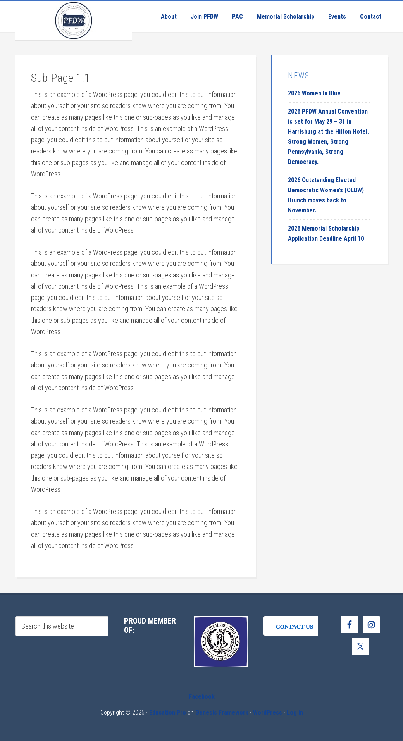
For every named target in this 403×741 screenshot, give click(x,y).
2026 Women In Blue (314, 93)
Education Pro (167, 712)
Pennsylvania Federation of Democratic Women (74, 20)
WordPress (267, 712)
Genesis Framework (221, 712)
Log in (295, 712)
